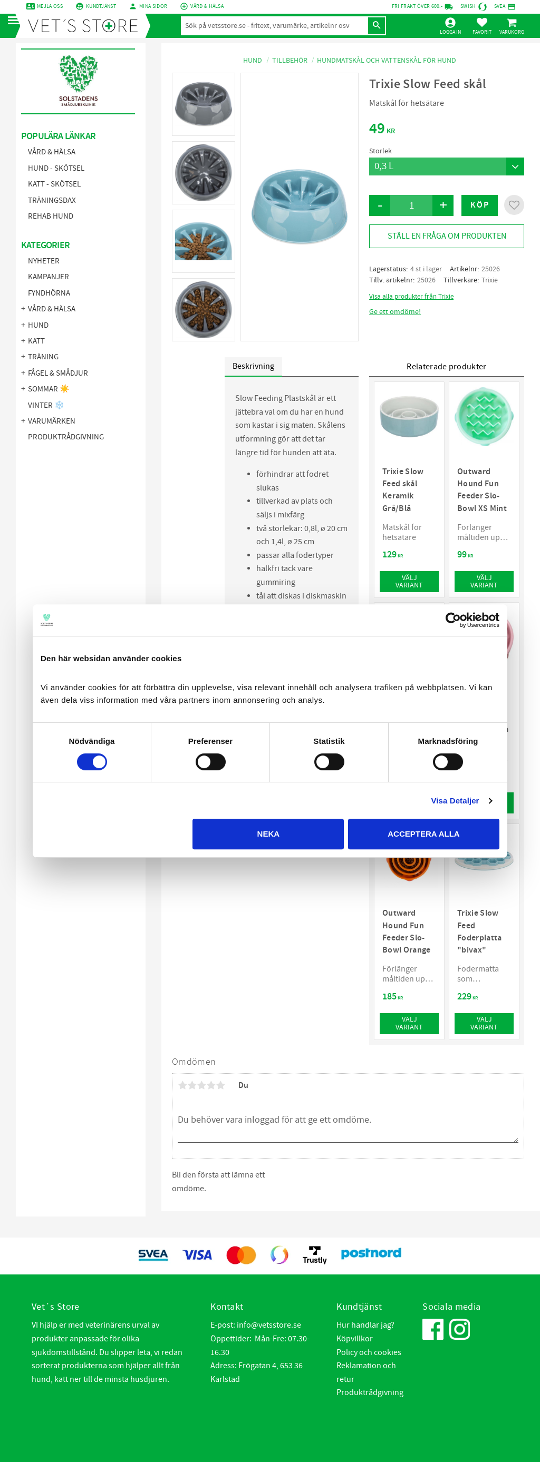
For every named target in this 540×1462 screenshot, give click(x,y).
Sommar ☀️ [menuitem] (49, 389)
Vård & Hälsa (207, 6)
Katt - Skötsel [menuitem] (54, 184)
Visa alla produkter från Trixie (411, 296)
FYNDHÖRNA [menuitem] (49, 293)
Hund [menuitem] (38, 325)
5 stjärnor (220, 1085)
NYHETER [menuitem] (44, 261)
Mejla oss (50, 6)
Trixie (489, 280)
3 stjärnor (201, 1085)
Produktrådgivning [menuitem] (66, 437)
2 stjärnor (192, 1085)
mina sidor (153, 6)
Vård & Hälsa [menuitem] (51, 152)
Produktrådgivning (369, 1392)
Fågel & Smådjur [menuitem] (58, 373)
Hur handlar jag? (365, 1325)
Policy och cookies (368, 1352)
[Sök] (376, 25)
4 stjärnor (211, 1085)
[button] (17, 21)
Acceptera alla (423, 833)
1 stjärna (182, 1085)
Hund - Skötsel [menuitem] (56, 168)
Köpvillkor (354, 1338)
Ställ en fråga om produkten (447, 236)
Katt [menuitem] (36, 341)
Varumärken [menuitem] (51, 421)
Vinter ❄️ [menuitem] (46, 405)
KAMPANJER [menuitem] (48, 277)
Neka (268, 833)
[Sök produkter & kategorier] (274, 25)
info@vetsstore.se (269, 1325)
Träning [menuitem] (43, 357)
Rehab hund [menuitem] (50, 216)
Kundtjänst (101, 6)
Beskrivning (253, 366)
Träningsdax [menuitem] (52, 200)
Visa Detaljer (455, 800)
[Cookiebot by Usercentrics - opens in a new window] (453, 620)
